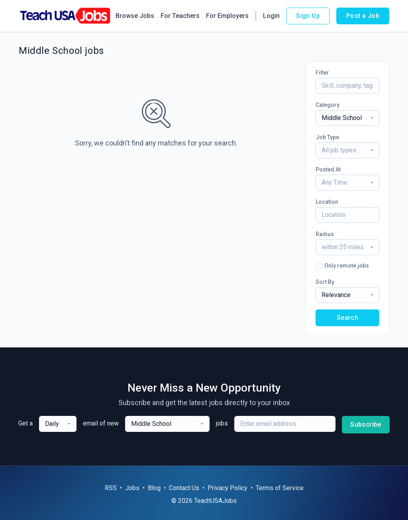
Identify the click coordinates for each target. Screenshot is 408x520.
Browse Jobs (135, 16)
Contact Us (184, 488)
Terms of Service (280, 488)
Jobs (132, 488)
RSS (111, 488)
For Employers (227, 16)
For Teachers (180, 16)
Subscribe (365, 424)
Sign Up (308, 16)
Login (271, 16)
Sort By (325, 282)
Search (347, 317)
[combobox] (347, 118)
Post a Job (362, 16)
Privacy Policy (227, 488)
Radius (325, 234)
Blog (154, 488)
